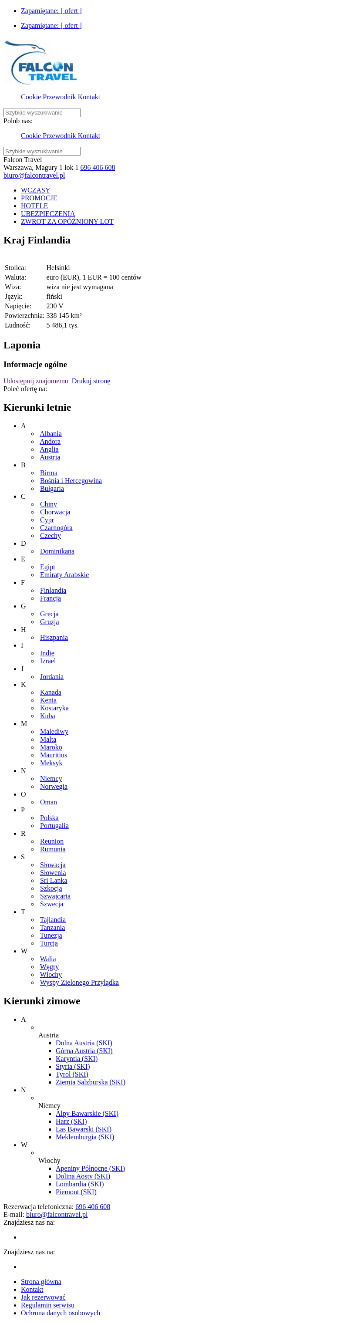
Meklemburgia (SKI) (85, 1137)
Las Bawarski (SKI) (83, 1129)
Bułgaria (52, 488)
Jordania (52, 676)
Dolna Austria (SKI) (84, 1043)
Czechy (50, 535)
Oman (48, 802)
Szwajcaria (55, 896)
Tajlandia (53, 919)
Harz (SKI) (71, 1121)
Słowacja (53, 864)
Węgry (49, 966)
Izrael (48, 661)
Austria (50, 457)
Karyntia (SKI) (77, 1058)
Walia (48, 959)
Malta (48, 739)
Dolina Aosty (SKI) (83, 1176)
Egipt (47, 567)
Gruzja (49, 621)
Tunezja (51, 935)
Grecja (49, 614)
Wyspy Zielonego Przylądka (79, 982)
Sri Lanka (53, 880)
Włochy (51, 974)
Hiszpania (54, 637)
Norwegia (53, 786)
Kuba (47, 715)
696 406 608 (97, 167)
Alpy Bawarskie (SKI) (87, 1113)
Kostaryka (54, 708)
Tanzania (52, 927)
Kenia (48, 700)
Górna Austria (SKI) (84, 1050)
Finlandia (53, 590)
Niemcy (51, 778)
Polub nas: (18, 121)
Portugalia (54, 825)
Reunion (52, 841)
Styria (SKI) (73, 1066)
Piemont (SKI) (76, 1192)
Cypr (47, 520)
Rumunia (53, 849)
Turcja (49, 943)
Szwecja (51, 904)
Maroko (51, 747)
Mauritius (53, 755)
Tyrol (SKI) (72, 1074)
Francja (50, 598)
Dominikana (57, 551)
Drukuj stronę (90, 381)
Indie (47, 653)
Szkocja (51, 888)
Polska (49, 817)
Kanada (50, 692)
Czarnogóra (56, 527)
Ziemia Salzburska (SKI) (90, 1082)
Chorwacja (55, 512)
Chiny (48, 504)
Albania (51, 433)
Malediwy (54, 731)
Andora (50, 441)
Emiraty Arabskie (64, 574)
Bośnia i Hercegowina (71, 480)
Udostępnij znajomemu (35, 381)
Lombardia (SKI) (80, 1184)
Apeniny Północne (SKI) (90, 1168)
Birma (48, 472)
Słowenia (53, 872)
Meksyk (51, 763)
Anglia (49, 449)
